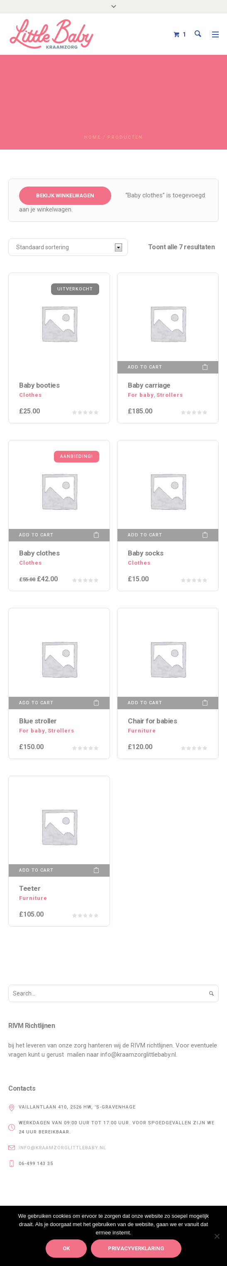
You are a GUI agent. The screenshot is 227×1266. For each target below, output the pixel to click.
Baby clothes (39, 553)
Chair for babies (152, 721)
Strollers (169, 395)
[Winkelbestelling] (68, 247)
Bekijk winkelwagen (65, 195)
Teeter (29, 888)
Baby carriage (149, 385)
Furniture (142, 731)
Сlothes (30, 395)
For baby (141, 395)
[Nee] (216, 1236)
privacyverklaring (136, 1248)
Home (92, 137)
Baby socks (145, 553)
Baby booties (39, 385)
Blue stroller (38, 721)
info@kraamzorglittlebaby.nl (62, 1147)
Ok (66, 1248)
